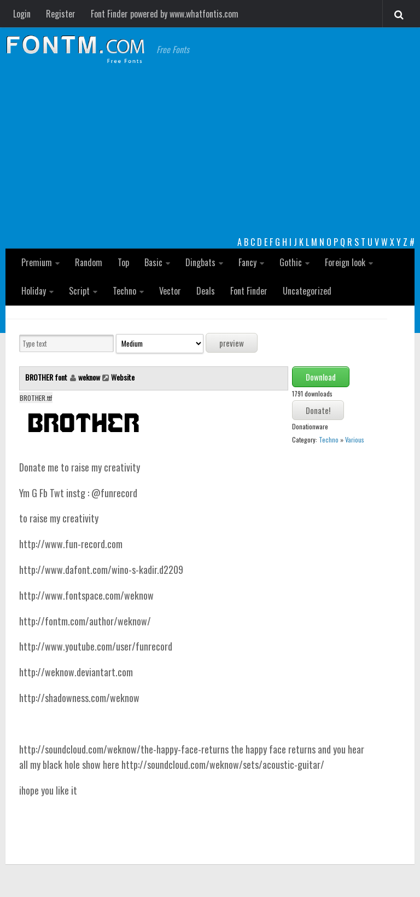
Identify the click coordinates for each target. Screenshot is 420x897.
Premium (36, 262)
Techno (124, 290)
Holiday (33, 290)
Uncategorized (307, 290)
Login (22, 13)
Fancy (247, 262)
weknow (89, 377)
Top (123, 262)
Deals (205, 290)
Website (123, 377)
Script (79, 290)
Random (88, 262)
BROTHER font (47, 377)
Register (60, 13)
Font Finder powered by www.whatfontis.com (164, 13)
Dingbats (200, 262)
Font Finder (248, 290)
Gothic (290, 262)
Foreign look (345, 262)
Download (321, 377)
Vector (170, 290)
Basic (153, 262)
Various (354, 439)
